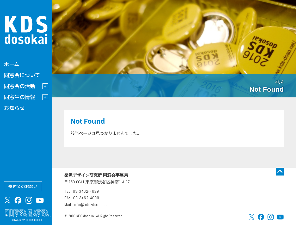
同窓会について (22, 75)
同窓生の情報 (19, 97)
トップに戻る (280, 172)
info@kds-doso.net (90, 204)
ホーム (11, 64)
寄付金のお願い (23, 186)
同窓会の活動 (19, 86)
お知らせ (14, 107)
